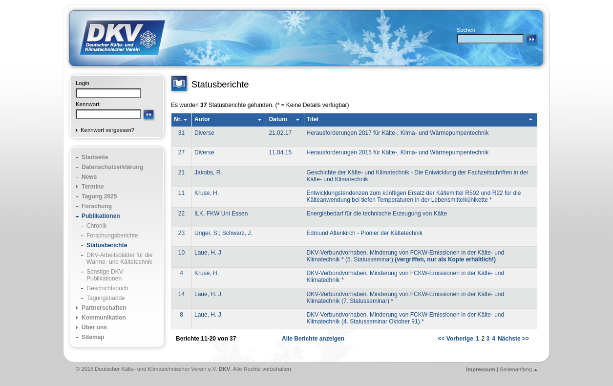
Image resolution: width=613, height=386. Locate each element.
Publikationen (101, 216)
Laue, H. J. (208, 252)
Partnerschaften (104, 307)
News (89, 176)
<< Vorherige (455, 338)
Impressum (480, 369)
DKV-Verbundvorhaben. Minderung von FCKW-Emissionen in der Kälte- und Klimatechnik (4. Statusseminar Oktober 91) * (406, 318)
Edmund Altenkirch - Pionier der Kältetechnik (365, 233)
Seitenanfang (516, 369)
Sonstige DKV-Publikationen (105, 275)
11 (181, 193)
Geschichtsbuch (107, 288)
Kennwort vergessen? (107, 130)
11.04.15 (280, 152)
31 (181, 132)
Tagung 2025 (99, 196)
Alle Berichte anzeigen (313, 338)
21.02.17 (280, 132)
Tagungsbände (105, 298)
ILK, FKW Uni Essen (221, 213)
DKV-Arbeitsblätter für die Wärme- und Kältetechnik (119, 258)
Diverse (204, 132)
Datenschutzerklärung (112, 167)
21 (181, 172)
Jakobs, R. (208, 172)
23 (181, 233)
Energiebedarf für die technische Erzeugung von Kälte (377, 213)
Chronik (96, 225)
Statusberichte (106, 245)
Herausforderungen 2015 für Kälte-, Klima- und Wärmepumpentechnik (398, 152)
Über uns (94, 327)
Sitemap (93, 337)
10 (181, 252)
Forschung (97, 206)
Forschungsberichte (112, 235)
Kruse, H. (206, 193)
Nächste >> (513, 338)
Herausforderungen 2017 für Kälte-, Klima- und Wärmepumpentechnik (398, 132)
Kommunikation (104, 317)
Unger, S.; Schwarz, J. (223, 233)
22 (181, 213)
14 (181, 294)
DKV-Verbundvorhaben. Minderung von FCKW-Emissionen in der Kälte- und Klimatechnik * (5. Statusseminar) (406, 256)
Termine (93, 186)
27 (181, 152)
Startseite (95, 157)
